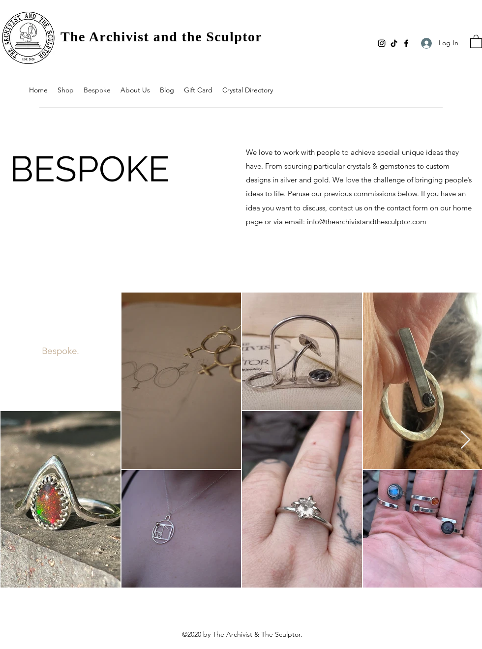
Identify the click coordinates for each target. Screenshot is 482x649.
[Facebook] (406, 43)
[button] (476, 41)
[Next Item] (465, 440)
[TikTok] (394, 43)
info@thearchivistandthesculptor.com (366, 221)
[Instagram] (382, 43)
